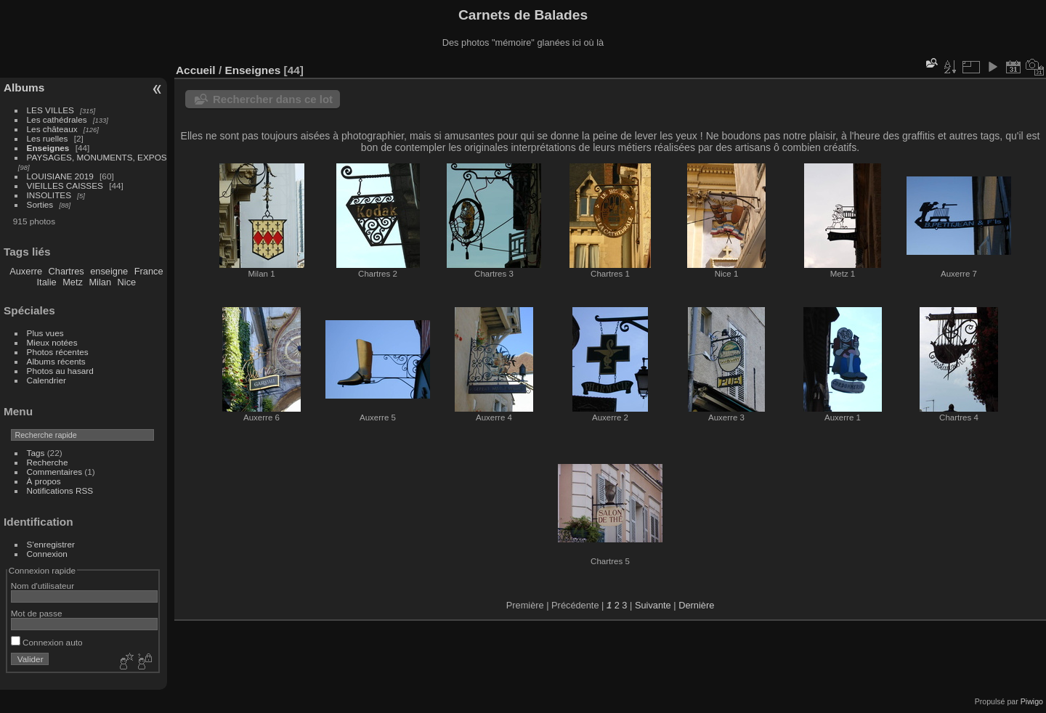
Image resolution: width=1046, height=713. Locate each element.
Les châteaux (52, 129)
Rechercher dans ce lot (273, 99)
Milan (100, 282)
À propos (44, 481)
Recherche (47, 462)
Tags (36, 452)
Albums (24, 87)
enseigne (109, 271)
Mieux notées (52, 342)
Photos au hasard (60, 370)
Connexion (47, 553)
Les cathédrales (57, 119)
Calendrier (46, 380)
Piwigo (1032, 701)
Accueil (196, 70)
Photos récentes (58, 351)
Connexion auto (47, 642)
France (148, 271)
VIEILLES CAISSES (65, 185)
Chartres (66, 271)
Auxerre (25, 271)
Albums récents (56, 361)
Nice (127, 282)
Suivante (653, 605)
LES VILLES (50, 110)
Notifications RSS (60, 490)
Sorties (40, 204)
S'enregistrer (51, 544)
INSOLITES (49, 195)
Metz (72, 282)
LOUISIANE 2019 (60, 176)
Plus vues (45, 333)
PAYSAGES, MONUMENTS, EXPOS (97, 157)
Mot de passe (36, 613)
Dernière (696, 605)
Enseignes (48, 147)
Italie (47, 282)
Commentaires (55, 471)
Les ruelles (47, 138)
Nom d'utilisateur (42, 585)
